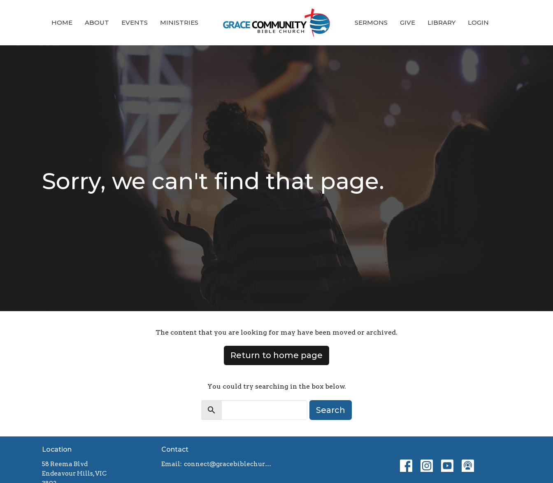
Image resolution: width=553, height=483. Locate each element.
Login (478, 22)
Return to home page (276, 355)
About (97, 22)
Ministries (179, 22)
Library (441, 22)
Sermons (371, 22)
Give (407, 22)
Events (134, 22)
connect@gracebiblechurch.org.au (228, 464)
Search (330, 410)
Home (61, 22)
